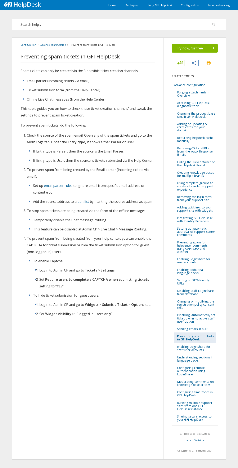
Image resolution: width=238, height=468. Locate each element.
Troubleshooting (218, 5)
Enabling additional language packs (190, 271)
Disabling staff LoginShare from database (195, 292)
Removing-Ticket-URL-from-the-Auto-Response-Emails (195, 151)
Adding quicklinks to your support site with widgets (195, 208)
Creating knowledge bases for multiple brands (195, 174)
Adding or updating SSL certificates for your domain (193, 127)
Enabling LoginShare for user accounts (193, 260)
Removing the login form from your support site (194, 198)
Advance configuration (53, 44)
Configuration (190, 5)
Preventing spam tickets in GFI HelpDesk (195, 337)
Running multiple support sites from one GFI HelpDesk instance (194, 406)
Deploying (131, 5)
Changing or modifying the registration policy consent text (195, 304)
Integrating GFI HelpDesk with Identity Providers (194, 219)
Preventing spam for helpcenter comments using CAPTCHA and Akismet (192, 247)
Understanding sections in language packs (195, 358)
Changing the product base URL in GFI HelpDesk (196, 115)
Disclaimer (200, 440)
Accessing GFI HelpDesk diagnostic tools (193, 104)
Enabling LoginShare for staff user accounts (193, 348)
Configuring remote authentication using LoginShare (191, 371)
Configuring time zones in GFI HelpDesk (195, 393)
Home (112, 5)
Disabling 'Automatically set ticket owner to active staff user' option (196, 318)
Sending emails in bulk (192, 329)
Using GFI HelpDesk (159, 5)
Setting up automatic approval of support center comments (196, 231)
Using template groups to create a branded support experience (195, 186)
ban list (83, 201)
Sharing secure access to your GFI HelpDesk (194, 417)
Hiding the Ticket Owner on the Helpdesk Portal (196, 163)
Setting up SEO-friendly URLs (193, 281)
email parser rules (58, 185)
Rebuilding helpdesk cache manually (195, 139)
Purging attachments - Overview (193, 93)
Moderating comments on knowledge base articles (195, 383)
